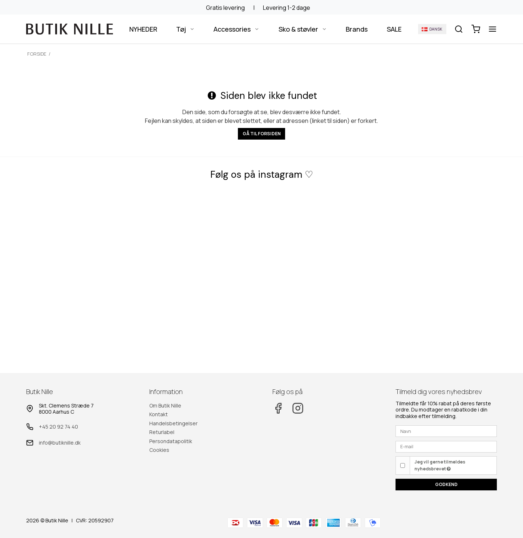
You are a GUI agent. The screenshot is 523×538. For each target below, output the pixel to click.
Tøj (185, 29)
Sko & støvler (303, 29)
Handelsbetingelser (173, 423)
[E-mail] (446, 446)
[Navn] (446, 430)
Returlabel (161, 432)
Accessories (236, 29)
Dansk (432, 29)
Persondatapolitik (170, 441)
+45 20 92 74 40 (58, 426)
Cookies (159, 449)
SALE (394, 29)
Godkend (446, 484)
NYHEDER (143, 29)
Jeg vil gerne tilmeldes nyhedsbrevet (439, 465)
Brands (357, 29)
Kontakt (158, 414)
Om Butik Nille (165, 405)
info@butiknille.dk (60, 442)
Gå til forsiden (262, 134)
